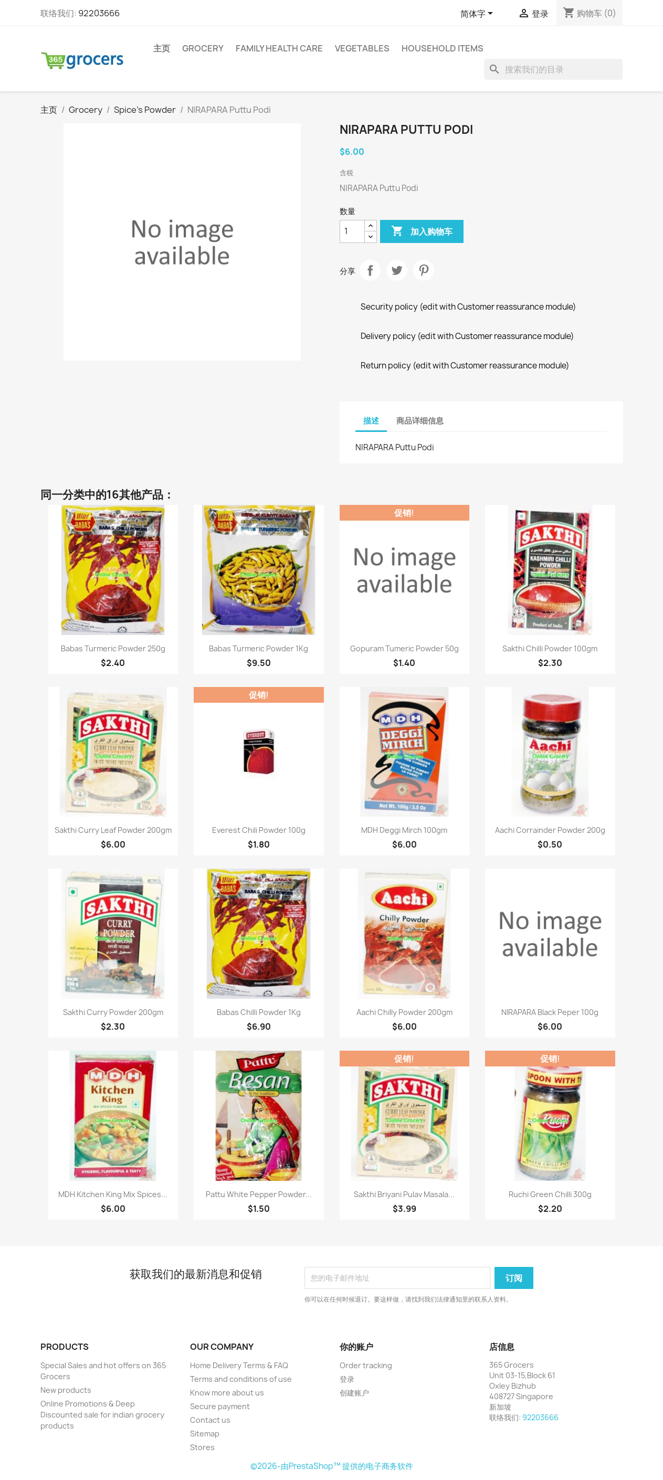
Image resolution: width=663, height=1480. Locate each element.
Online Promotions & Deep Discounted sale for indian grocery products (102, 1415)
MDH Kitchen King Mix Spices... (112, 1194)
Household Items (442, 48)
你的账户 (356, 1346)
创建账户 (354, 1393)
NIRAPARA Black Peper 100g (549, 1012)
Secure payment (220, 1406)
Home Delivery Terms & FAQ (239, 1365)
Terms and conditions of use (241, 1379)
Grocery (203, 48)
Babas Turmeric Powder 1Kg (258, 648)
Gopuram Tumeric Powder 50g (404, 648)
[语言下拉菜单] (478, 14)
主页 (161, 48)
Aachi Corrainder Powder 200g (550, 830)
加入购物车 (421, 231)
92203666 (99, 13)
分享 (370, 270)
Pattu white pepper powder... (259, 1194)
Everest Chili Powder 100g (259, 830)
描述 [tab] (371, 420)
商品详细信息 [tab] (420, 420)
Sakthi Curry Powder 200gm (113, 1012)
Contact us (210, 1420)
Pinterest (423, 270)
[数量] (352, 231)
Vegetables (362, 48)
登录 (347, 1379)
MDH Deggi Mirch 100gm (404, 830)
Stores (202, 1447)
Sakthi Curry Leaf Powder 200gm (113, 830)
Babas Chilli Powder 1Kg (259, 1012)
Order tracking (366, 1365)
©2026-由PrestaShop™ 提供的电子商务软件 (331, 1466)
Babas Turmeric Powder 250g (113, 648)
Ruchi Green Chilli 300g (550, 1194)
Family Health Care (279, 48)
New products (65, 1390)
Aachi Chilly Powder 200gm (404, 1012)
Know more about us (227, 1393)
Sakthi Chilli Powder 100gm (549, 648)
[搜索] (553, 69)
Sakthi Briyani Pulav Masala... (404, 1194)
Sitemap (204, 1434)
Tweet (396, 270)
